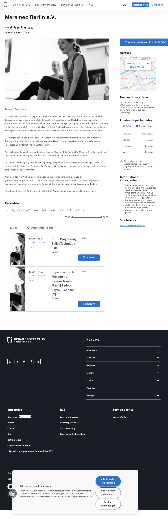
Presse (10, 423)
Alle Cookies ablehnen (108, 492)
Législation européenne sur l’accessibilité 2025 (30, 451)
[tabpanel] (138, 143)
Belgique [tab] (122, 365)
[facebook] (31, 361)
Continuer (89, 257)
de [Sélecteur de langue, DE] (125, 4)
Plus (92, 4)
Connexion (157, 5)
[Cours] (14, 228)
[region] (75, 492)
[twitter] (24, 361)
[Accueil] (5, 5)
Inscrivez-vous (140, 5)
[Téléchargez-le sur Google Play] (40, 351)
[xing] (38, 361)
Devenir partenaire (72, 5)
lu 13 (77, 210)
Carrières (12, 417)
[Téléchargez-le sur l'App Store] (17, 351)
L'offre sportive (21, 5)
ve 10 (52, 210)
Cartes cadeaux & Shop (18, 446)
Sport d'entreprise (45, 5)
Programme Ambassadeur (72, 434)
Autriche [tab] (122, 358)
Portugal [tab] (122, 396)
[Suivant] (83, 210)
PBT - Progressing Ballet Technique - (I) (64, 244)
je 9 (44, 210)
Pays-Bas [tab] (122, 388)
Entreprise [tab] (143, 126)
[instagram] (9, 361)
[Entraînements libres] (40, 228)
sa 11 (60, 210)
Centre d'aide (119, 417)
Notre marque (14, 440)
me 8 (35, 210)
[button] (12, 493)
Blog (9, 434)
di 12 (69, 210)
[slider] (72, 217)
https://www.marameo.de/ (132, 226)
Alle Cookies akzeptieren (108, 481)
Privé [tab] (126, 126)
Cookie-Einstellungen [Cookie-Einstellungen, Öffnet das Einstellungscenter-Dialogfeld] (108, 504)
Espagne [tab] (122, 373)
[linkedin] (17, 361)
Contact (11, 428)
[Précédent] (7, 210)
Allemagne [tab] (122, 350)
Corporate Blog (67, 428)
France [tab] (122, 380)
